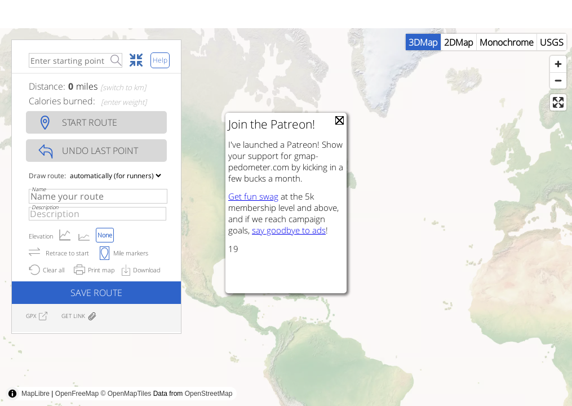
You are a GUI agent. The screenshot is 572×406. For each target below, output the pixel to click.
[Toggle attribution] (12, 393)
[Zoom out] (558, 80)
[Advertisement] (205, 380)
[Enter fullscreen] (558, 102)
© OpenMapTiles (126, 394)
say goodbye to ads (289, 230)
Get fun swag (253, 196)
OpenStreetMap (209, 394)
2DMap (458, 42)
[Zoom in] (558, 64)
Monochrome (507, 42)
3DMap (423, 42)
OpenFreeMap (77, 394)
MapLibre (35, 394)
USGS (552, 42)
